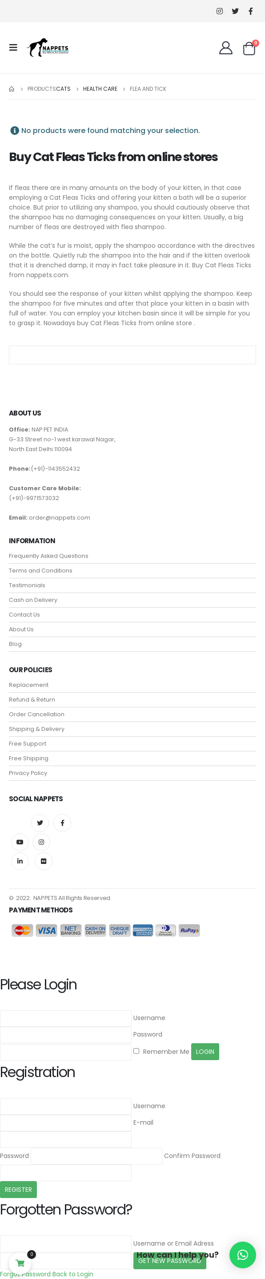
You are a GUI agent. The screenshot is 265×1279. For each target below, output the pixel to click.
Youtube (20, 842)
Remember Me (161, 1051)
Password (147, 1034)
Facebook (62, 823)
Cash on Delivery (33, 600)
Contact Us (24, 614)
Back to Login (72, 1274)
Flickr (43, 861)
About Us (21, 629)
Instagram (41, 842)
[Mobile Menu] (16, 47)
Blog (15, 644)
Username (149, 1017)
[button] (242, 1255)
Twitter (40, 823)
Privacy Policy (28, 773)
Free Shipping (28, 758)
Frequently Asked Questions (48, 556)
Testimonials (27, 585)
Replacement (28, 685)
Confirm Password (192, 1155)
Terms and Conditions (40, 570)
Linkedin (20, 861)
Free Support (27, 743)
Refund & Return (32, 699)
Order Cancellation (36, 714)
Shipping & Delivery (36, 729)
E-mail (143, 1122)
